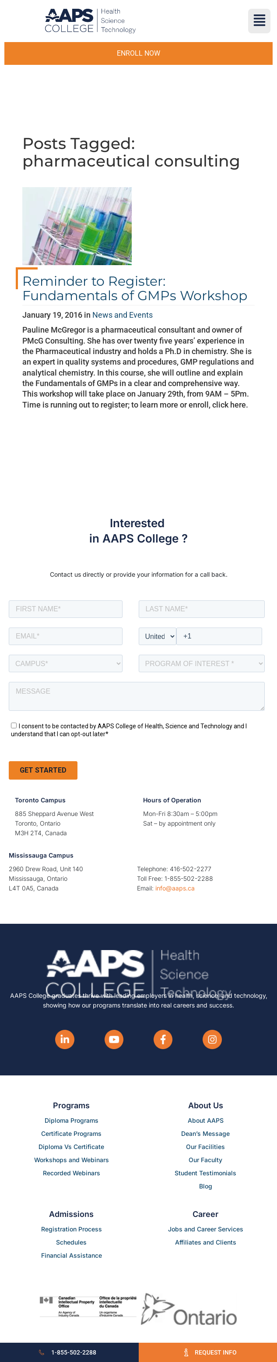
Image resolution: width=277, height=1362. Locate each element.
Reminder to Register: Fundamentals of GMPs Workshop (134, 288)
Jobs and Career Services (205, 1229)
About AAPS (206, 1120)
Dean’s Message (205, 1133)
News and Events (122, 314)
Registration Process (71, 1229)
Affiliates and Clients (205, 1242)
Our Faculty (205, 1159)
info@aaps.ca (175, 888)
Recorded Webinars (71, 1173)
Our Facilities (205, 1146)
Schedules (71, 1242)
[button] (259, 21)
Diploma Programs (71, 1120)
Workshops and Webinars (71, 1159)
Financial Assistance (71, 1255)
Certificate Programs (71, 1133)
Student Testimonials (205, 1173)
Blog (205, 1186)
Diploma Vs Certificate (71, 1146)
